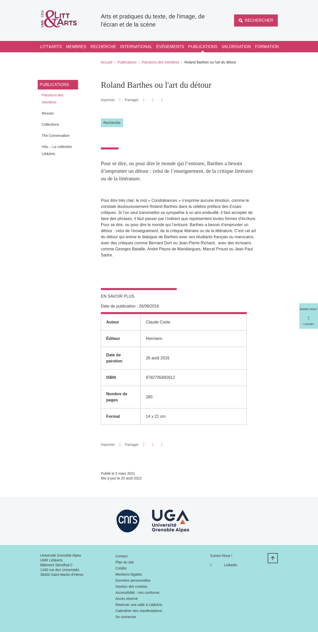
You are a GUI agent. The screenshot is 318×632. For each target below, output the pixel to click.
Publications (202, 47)
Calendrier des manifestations (138, 611)
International (136, 47)
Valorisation (236, 47)
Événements (170, 47)
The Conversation (56, 136)
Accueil (106, 62)
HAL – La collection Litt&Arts (57, 150)
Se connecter (125, 617)
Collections (50, 124)
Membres (76, 47)
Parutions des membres (160, 62)
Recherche (103, 47)
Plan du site (124, 562)
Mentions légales (128, 574)
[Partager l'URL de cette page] (162, 100)
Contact (121, 556)
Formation (267, 47)
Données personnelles (132, 580)
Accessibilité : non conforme (137, 593)
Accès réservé (126, 599)
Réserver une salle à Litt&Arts (138, 605)
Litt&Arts (51, 47)
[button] (144, 100)
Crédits (120, 568)
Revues (48, 113)
